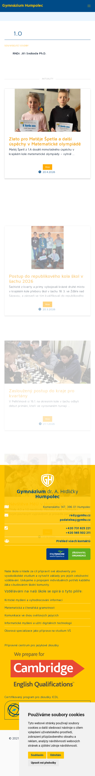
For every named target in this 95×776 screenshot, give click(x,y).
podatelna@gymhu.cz (75, 519)
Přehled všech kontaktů (73, 541)
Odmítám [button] (55, 755)
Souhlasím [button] (37, 755)
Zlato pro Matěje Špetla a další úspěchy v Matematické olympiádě (45, 181)
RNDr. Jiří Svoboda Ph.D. (29, 53)
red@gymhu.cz (80, 515)
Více (47, 207)
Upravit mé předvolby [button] (43, 762)
